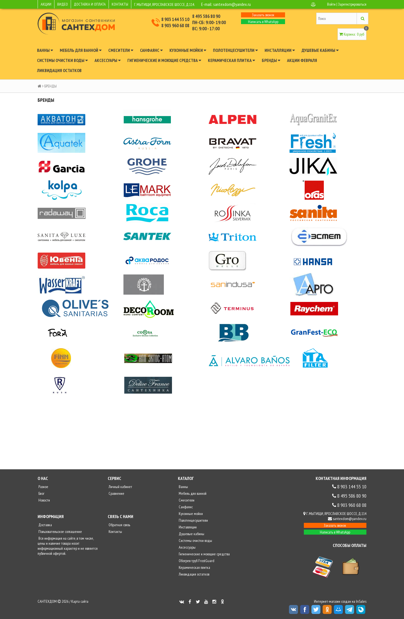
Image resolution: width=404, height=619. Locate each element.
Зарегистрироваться (352, 4)
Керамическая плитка (231, 60)
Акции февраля (302, 60)
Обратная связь (119, 524)
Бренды (271, 60)
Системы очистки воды (62, 60)
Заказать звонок (263, 14)
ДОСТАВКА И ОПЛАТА (90, 4)
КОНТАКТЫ (120, 4)
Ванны (45, 50)
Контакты (115, 531)
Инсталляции (280, 50)
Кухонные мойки (187, 50)
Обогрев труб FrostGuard (196, 560)
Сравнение (116, 493)
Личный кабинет (120, 486)
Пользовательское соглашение (60, 531)
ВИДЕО (62, 4)
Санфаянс (151, 50)
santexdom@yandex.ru (232, 4)
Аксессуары (108, 60)
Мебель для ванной (81, 50)
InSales (361, 601)
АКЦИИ (46, 4)
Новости (44, 500)
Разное (43, 486)
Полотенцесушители (235, 50)
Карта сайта (79, 601)
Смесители (120, 50)
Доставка (45, 524)
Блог (41, 493)
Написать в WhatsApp (263, 21)
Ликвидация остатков (59, 70)
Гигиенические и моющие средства (164, 60)
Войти (331, 4)
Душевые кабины (320, 50)
